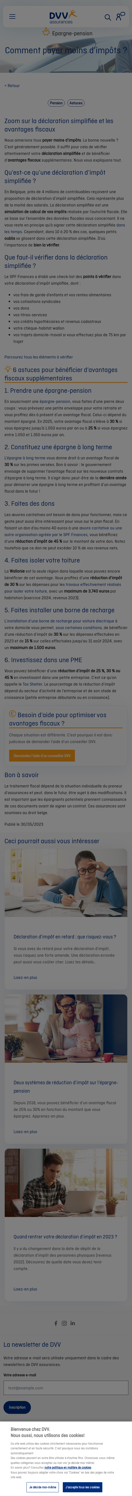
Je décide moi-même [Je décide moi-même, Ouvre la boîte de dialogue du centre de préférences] (42, 1490)
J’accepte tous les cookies (83, 1490)
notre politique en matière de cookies (67, 1471)
